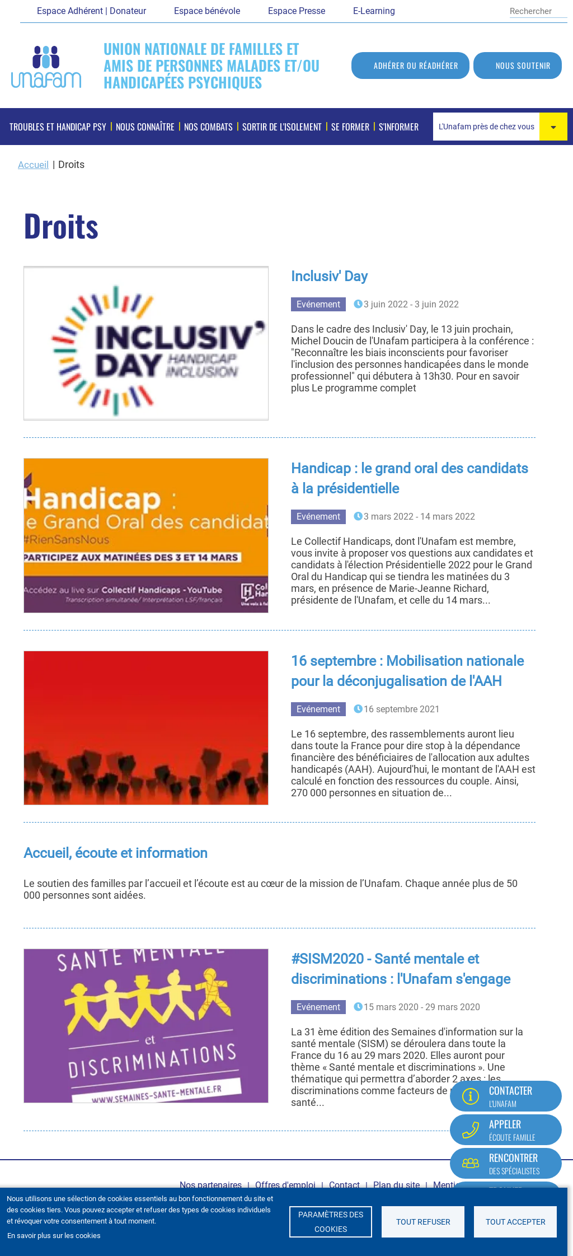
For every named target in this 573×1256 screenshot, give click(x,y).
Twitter (431, 10)
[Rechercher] (531, 11)
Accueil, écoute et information (120, 852)
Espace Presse (296, 11)
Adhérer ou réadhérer (416, 65)
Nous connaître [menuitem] (145, 126)
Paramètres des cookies (330, 1222)
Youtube (451, 10)
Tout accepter (516, 1221)
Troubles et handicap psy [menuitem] (58, 126)
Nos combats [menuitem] (208, 126)
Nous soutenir (523, 65)
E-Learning (374, 11)
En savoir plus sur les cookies (54, 1235)
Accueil (34, 164)
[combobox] (500, 127)
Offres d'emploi (285, 1185)
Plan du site (396, 1185)
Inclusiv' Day (330, 276)
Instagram (490, 10)
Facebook (411, 10)
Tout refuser (423, 1221)
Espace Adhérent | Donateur (91, 11)
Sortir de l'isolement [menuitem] (282, 126)
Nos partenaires (211, 1185)
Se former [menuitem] (350, 126)
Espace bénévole (207, 11)
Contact (344, 1185)
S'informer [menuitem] (399, 126)
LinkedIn (470, 10)
